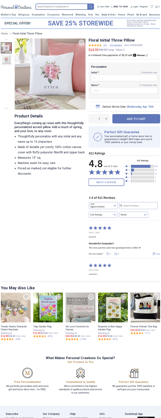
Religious (24, 14)
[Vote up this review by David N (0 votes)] (108, 254)
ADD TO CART (136, 119)
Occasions (53, 14)
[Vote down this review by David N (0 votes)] (116, 254)
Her (97, 14)
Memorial (67, 14)
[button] (142, 166)
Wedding (81, 14)
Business (154, 14)
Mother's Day (8, 14)
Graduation (38, 14)
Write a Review (106, 182)
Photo (130, 14)
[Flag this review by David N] (156, 254)
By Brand (141, 14)
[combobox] (103, 205)
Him (90, 14)
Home (121, 14)
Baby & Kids (109, 14)
